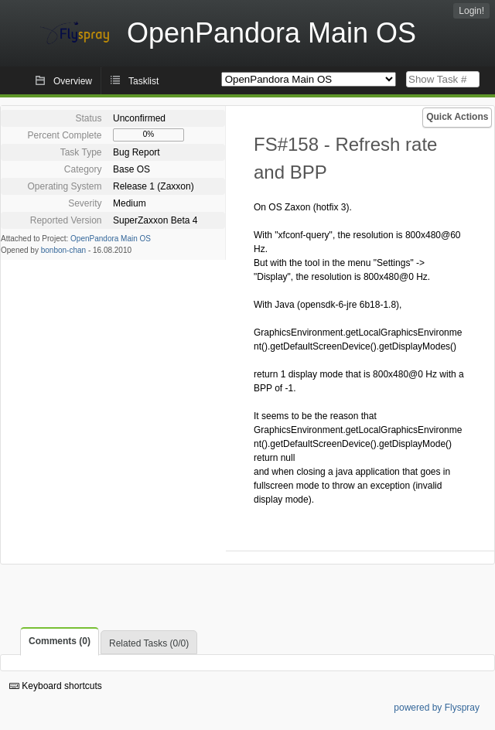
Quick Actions (457, 116)
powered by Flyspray (437, 707)
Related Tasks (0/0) (149, 643)
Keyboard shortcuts (55, 686)
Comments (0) (59, 641)
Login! (471, 10)
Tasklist (143, 81)
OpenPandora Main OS (110, 238)
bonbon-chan (63, 250)
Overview (72, 81)
